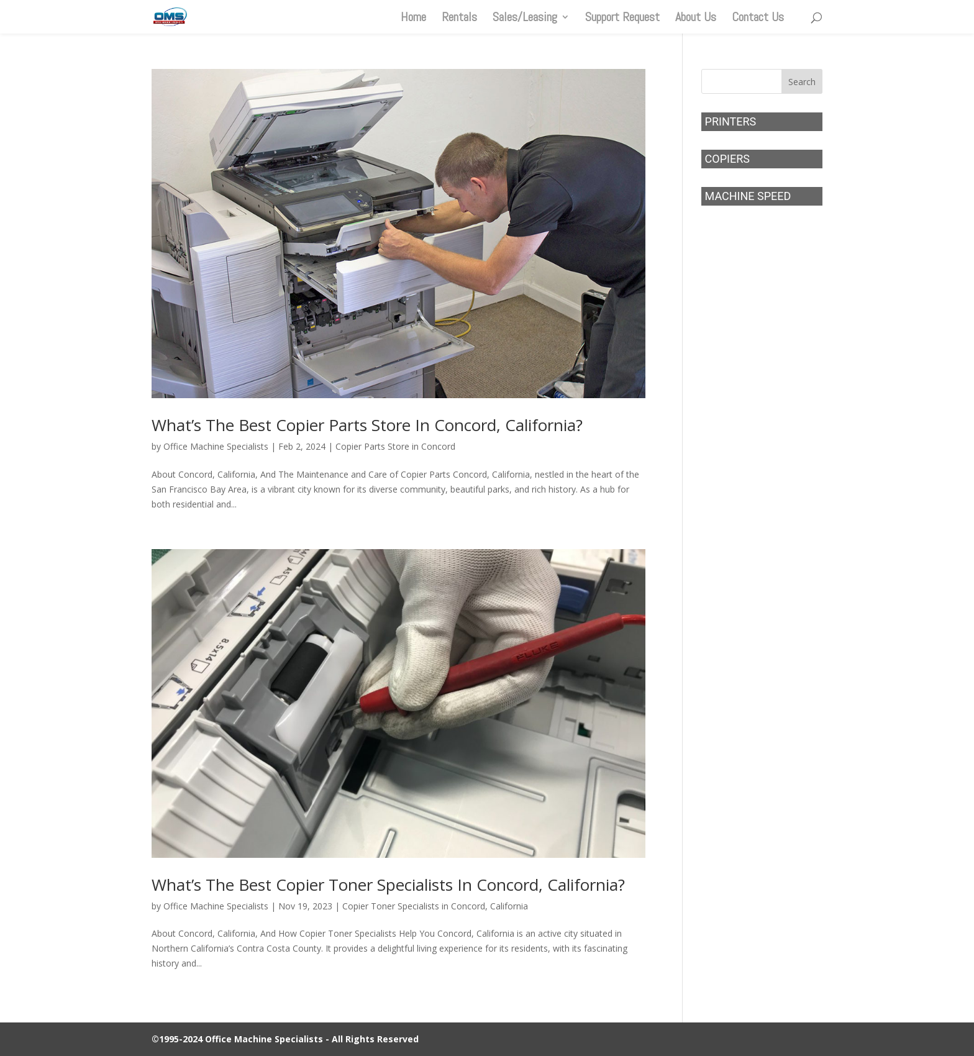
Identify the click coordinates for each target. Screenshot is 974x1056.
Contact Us (758, 18)
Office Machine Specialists (215, 446)
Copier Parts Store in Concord (395, 446)
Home (413, 18)
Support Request (622, 18)
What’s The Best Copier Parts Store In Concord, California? (367, 425)
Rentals (459, 18)
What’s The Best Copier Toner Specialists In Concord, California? (388, 884)
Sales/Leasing (525, 18)
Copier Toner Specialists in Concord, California (435, 906)
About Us (695, 18)
